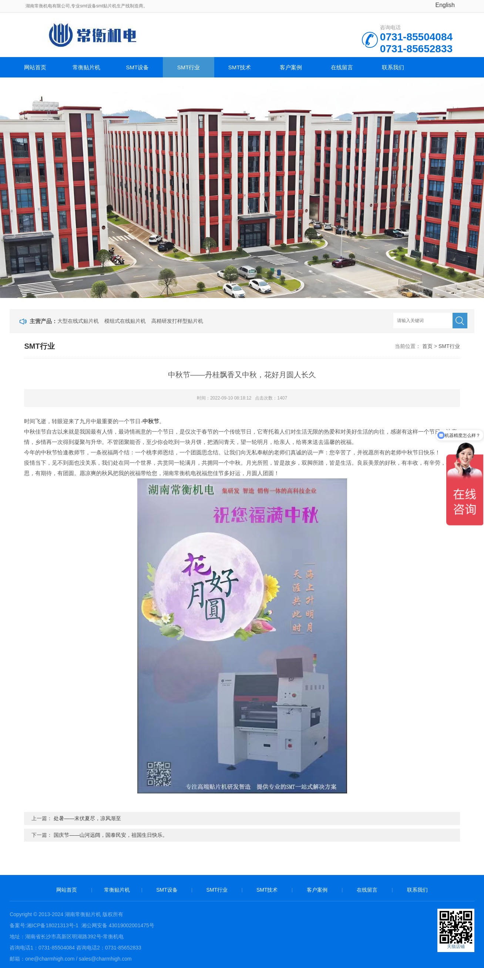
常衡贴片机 (86, 67)
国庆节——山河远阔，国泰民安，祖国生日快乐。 (111, 835)
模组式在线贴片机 (125, 321)
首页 (427, 346)
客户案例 (291, 67)
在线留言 (342, 67)
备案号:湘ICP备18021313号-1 (44, 925)
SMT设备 (137, 67)
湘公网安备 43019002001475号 (117, 925)
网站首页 (35, 67)
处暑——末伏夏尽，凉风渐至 (87, 818)
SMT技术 (239, 67)
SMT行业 (188, 67)
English (445, 5)
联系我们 (393, 67)
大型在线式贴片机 (78, 321)
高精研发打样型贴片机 (177, 321)
